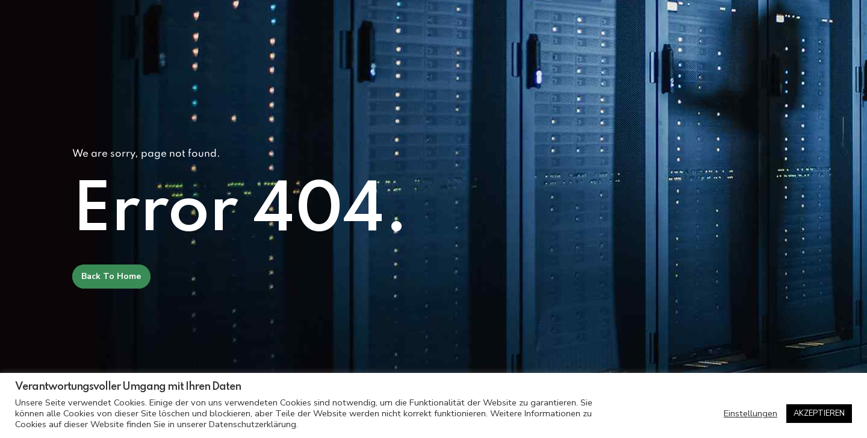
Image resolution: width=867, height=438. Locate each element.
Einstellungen (750, 413)
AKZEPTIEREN (819, 413)
